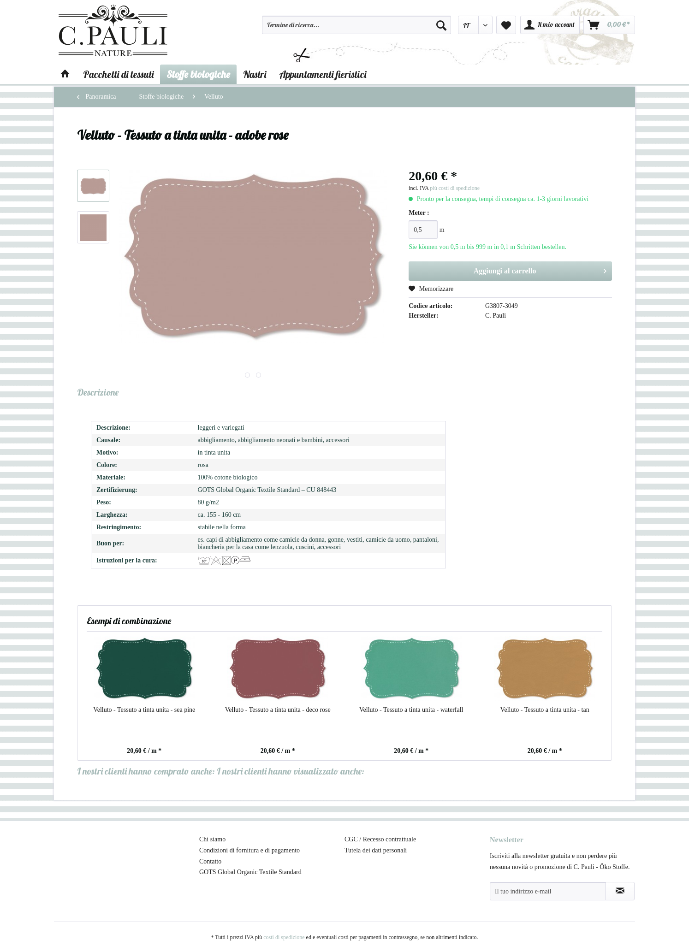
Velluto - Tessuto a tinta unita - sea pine (144, 709)
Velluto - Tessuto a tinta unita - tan (544, 709)
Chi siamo (212, 839)
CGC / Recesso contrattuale (380, 839)
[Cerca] (441, 25)
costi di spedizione (283, 937)
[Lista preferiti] (506, 25)
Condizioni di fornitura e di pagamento (249, 850)
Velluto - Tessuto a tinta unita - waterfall (411, 709)
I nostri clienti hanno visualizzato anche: (290, 771)
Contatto (210, 861)
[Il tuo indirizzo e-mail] (548, 891)
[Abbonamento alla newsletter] (620, 891)
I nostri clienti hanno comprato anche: (146, 771)
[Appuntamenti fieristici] (323, 74)
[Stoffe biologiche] (198, 74)
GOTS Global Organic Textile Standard (250, 872)
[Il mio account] (550, 25)
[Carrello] (609, 25)
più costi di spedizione (455, 188)
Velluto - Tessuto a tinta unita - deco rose (278, 709)
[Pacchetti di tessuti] (118, 74)
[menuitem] (356, 29)
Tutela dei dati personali (375, 850)
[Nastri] (255, 74)
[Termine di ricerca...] (356, 25)
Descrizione (98, 392)
